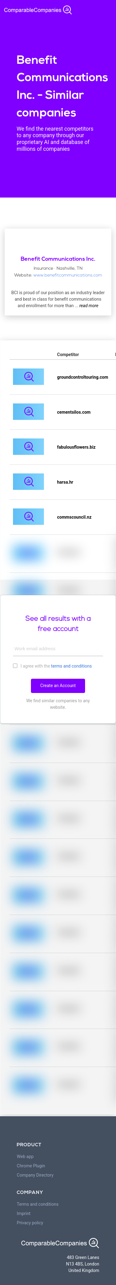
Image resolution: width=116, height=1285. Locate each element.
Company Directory (35, 1175)
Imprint (23, 1213)
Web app (25, 1156)
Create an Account (58, 685)
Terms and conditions (37, 1204)
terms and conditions (71, 666)
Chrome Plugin (31, 1165)
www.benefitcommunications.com (67, 275)
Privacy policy (30, 1222)
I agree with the (52, 666)
